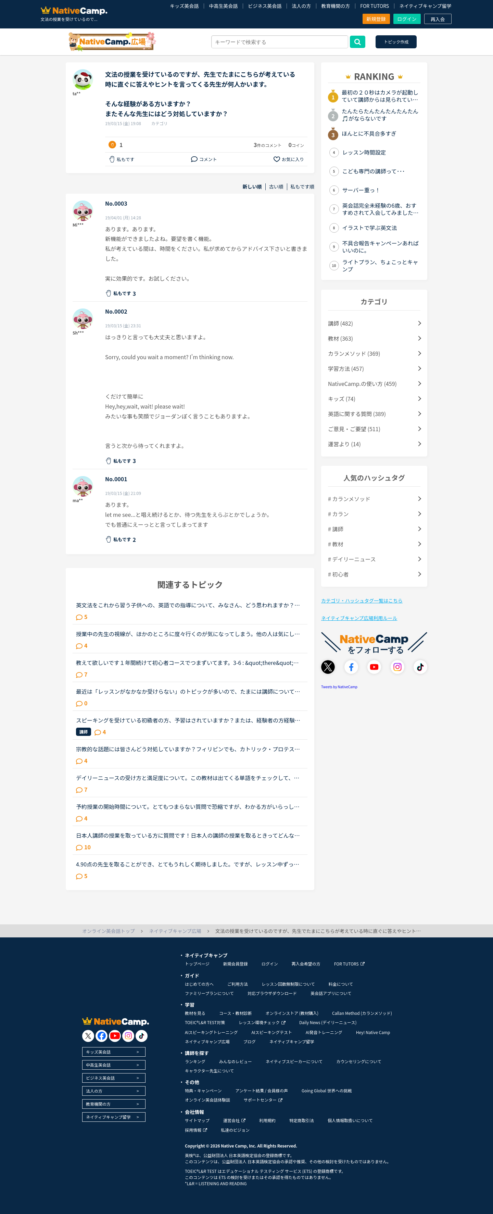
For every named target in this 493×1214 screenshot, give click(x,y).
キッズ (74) (341, 398)
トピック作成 (396, 42)
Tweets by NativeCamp (339, 686)
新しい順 (252, 186)
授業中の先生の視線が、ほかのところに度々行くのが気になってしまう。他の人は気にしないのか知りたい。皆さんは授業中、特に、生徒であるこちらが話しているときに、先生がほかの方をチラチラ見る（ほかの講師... (188, 634)
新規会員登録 (235, 964)
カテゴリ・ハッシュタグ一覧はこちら (362, 600)
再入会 (438, 19)
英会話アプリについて (331, 993)
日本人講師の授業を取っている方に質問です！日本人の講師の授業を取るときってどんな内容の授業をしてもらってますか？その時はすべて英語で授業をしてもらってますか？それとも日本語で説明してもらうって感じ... (189, 835)
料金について (341, 984)
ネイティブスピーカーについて (294, 1061)
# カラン (338, 514)
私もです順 (302, 186)
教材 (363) (340, 338)
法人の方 (301, 5)
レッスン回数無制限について (288, 984)
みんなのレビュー (235, 1061)
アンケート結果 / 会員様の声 (261, 1090)
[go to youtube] (115, 1036)
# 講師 (335, 529)
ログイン (407, 18)
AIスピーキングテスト (271, 1032)
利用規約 (267, 1120)
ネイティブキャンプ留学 (425, 5)
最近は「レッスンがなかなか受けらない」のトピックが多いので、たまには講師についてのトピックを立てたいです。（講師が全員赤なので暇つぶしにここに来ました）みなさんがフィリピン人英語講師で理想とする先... (189, 691)
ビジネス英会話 (264, 5)
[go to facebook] (102, 1036)
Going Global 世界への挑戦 (327, 1090)
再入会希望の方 (306, 964)
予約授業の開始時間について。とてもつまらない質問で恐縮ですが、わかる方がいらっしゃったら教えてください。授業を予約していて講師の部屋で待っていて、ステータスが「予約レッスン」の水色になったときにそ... (188, 806)
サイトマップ (197, 1120)
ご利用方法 (237, 984)
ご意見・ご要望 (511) (354, 429)
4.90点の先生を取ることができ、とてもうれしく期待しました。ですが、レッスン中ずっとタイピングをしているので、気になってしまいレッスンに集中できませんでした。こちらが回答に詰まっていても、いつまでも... (188, 864)
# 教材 (335, 544)
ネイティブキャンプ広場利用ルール (359, 618)
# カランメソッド (349, 499)
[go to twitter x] (88, 1036)
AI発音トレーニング (324, 1032)
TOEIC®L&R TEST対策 (205, 1022)
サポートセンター (263, 1100)
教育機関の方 (335, 5)
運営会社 (234, 1120)
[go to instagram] (128, 1036)
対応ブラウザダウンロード (272, 993)
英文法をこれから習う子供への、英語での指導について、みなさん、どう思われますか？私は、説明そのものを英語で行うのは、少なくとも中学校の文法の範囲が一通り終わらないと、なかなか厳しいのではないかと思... (188, 605)
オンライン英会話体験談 (207, 1100)
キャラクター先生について (209, 1070)
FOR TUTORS (374, 5)
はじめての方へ (199, 984)
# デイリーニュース (352, 559)
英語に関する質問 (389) (357, 414)
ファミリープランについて (209, 993)
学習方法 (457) (346, 368)
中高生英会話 (223, 5)
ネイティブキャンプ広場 (207, 1041)
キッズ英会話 (184, 5)
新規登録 (376, 18)
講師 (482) (340, 323)
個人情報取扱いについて (350, 1120)
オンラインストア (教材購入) (291, 1013)
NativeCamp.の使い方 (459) (362, 383)
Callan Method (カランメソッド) (362, 1013)
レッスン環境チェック (262, 1022)
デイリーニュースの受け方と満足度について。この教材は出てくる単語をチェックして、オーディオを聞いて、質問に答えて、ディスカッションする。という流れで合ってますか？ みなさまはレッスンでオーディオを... (190, 778)
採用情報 (196, 1130)
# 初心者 (338, 574)
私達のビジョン (235, 1130)
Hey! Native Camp (373, 1032)
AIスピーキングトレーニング (211, 1032)
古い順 (276, 186)
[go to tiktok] (142, 1036)
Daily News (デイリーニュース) (327, 1022)
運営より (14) (344, 444)
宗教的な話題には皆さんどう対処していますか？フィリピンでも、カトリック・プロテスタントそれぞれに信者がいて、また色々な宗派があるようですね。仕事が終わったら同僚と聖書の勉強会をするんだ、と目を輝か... (188, 749)
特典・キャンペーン (203, 1090)
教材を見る (195, 1013)
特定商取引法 (301, 1120)
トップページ (197, 964)
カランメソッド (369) (354, 353)
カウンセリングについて (358, 1061)
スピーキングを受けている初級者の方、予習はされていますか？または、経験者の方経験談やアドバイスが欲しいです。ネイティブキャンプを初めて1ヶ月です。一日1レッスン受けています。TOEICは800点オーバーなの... (188, 720)
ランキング (195, 1061)
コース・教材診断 (235, 1013)
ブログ (249, 1041)
